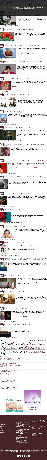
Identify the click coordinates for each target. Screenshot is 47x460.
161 (43, 347)
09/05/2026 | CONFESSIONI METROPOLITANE (7, 381)
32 (45, 340)
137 (42, 346)
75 (23, 343)
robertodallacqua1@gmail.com (36, 448)
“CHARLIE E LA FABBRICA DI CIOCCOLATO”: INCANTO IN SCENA (23, 62)
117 (5, 346)
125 (20, 346)
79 (30, 343)
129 (27, 346)
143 (9, 347)
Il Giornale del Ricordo (5, 448)
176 (28, 348)
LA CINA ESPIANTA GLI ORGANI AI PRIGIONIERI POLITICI (22, 45)
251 (42, 352)
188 (7, 350)
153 (28, 347)
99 (17, 344)
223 (30, 351)
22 (29, 340)
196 (22, 350)
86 (41, 343)
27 (37, 340)
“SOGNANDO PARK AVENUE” (12, 111)
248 (36, 352)
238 (15, 352)
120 (10, 346)
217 (18, 351)
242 (23, 352)
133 (35, 346)
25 (34, 340)
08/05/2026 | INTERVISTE (4, 383)
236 (11, 352)
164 (5, 348)
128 (25, 346)
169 (14, 348)
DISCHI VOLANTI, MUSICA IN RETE (11, 140)
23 (31, 340)
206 (42, 350)
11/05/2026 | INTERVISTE (4, 376)
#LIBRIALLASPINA (7, 124)
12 (14, 340)
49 (27, 342)
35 (4, 342)
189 (9, 350)
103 (24, 344)
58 (41, 342)
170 (16, 348)
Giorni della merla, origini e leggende (23, 441)
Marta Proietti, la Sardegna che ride (8, 382)
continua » (29, 20)
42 (15, 342)
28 (39, 340)
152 (26, 347)
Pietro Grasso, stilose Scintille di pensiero (23, 419)
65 (7, 343)
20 (26, 340)
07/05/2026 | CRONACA (4, 386)
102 (22, 344)
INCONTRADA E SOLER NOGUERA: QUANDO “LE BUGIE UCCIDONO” (23, 160)
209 (3, 351)
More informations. (30, 8)
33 (1, 342)
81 (33, 343)
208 (1, 351)
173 (22, 348)
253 (1, 354)
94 (9, 344)
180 (36, 348)
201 (32, 350)
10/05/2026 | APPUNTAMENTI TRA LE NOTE (7, 379)
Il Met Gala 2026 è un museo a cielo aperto (9, 380)
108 (34, 344)
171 (18, 348)
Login (1, 428)
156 (34, 347)
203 (36, 350)
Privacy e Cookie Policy (5, 430)
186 (3, 350)
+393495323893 (27, 448)
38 (9, 342)
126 (21, 346)
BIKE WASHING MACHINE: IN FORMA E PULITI (18, 95)
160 (41, 347)
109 (36, 344)
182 (40, 348)
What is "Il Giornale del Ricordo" (7, 419)
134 (37, 346)
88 (44, 343)
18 (23, 340)
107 (32, 344)
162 (1, 348)
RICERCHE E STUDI (7, 239)
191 (12, 350)
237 (13, 352)
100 (18, 344)
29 (40, 340)
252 (44, 352)
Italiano (2, 432)
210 (5, 351)
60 (44, 342)
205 (40, 350)
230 (44, 351)
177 (30, 348)
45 (20, 342)
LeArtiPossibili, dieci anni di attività (39, 437)
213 (11, 351)
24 (32, 340)
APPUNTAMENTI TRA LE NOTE (10, 25)
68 (12, 343)
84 (38, 343)
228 (40, 351)
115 (1, 346)
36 (6, 342)
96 (12, 344)
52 (31, 342)
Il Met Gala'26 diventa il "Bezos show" (8, 387)
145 (13, 347)
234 (7, 352)
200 (30, 350)
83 (36, 343)
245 (29, 352)
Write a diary (3, 424)
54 (35, 342)
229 (42, 351)
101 (20, 344)
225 (34, 351)
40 (12, 342)
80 (31, 343)
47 (23, 342)
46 (22, 342)
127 (23, 346)
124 (18, 346)
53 (33, 342)
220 (24, 351)
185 (1, 350)
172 (20, 348)
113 (43, 344)
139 (1, 347)
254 (3, 354)
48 (25, 342)
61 (1, 343)
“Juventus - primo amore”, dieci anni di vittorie (23, 434)
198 (26, 350)
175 (26, 348)
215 (15, 351)
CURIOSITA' (6, 91)
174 (24, 348)
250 (40, 352)
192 (14, 350)
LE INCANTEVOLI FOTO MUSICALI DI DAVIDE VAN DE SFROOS (23, 177)
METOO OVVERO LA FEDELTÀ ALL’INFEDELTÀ (17, 275)
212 (9, 351)
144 (11, 347)
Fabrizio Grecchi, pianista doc (7, 378)
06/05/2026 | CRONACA (4, 388)
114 (44, 344)
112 (41, 344)
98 (15, 344)
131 (31, 346)
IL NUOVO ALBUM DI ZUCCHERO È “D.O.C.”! (17, 127)
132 (33, 346)
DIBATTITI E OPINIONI (8, 288)
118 (6, 346)
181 (38, 348)
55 (36, 342)
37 (7, 342)
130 (29, 346)
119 (8, 346)
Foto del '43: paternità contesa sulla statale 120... (23, 424)
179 (34, 348)
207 (44, 350)
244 (27, 352)
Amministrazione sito (30, 453)
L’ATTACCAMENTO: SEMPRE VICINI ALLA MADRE (18, 325)
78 (28, 343)
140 (3, 347)
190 (11, 350)
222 (28, 351)
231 (1, 352)
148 (19, 347)
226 (36, 351)
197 (24, 350)
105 (28, 344)
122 (14, 346)
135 (38, 346)
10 (11, 340)
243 (25, 352)
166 (9, 348)
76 (25, 343)
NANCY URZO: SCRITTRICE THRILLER (15, 308)
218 (20, 351)
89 (1, 344)
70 (15, 343)
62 (2, 343)
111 (39, 344)
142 (7, 347)
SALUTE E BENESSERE (8, 157)
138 (44, 346)
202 (34, 350)
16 (20, 340)
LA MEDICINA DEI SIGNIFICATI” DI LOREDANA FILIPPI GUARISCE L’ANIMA (24, 145)
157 (36, 347)
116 (3, 346)
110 (37, 344)
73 (20, 343)
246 (32, 352)
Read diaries (2, 426)
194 (18, 350)
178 (32, 348)
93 (7, 344)
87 (42, 343)
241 (21, 352)
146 (15, 347)
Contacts (2, 417)
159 (40, 347)
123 (16, 346)
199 (28, 350)
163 (3, 348)
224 (32, 351)
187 (5, 350)
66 (9, 343)
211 (7, 351)
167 (11, 348)
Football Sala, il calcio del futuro (23, 427)
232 (3, 352)
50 (28, 342)
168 (13, 348)
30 (42, 340)
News (1, 25)
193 (16, 350)
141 (5, 347)
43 (17, 342)
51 (30, 342)
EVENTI (5, 74)
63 (4, 343)
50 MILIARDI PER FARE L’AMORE (14, 292)
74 (22, 343)
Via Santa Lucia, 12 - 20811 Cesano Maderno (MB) (17, 448)
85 (39, 343)
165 (7, 348)
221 (26, 351)
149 (21, 347)
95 (10, 344)
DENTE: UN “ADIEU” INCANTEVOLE (14, 210)
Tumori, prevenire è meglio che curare (23, 438)
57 (39, 342)
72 (18, 343)
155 (32, 347)
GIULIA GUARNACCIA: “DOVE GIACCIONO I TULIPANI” (20, 29)
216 (16, 351)
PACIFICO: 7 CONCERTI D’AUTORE (14, 242)
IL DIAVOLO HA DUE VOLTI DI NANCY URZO (17, 193)
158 (38, 347)
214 (13, 351)
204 (38, 350)
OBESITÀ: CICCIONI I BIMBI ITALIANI (15, 226)
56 (38, 342)
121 (12, 346)
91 (4, 344)
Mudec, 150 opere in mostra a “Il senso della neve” (23, 430)
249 (38, 352)
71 (17, 343)
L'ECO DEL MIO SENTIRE (8, 42)
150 (22, 347)
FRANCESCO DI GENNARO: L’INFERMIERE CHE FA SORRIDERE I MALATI (25, 259)
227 (38, 351)
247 (34, 352)
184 (43, 348)
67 (10, 343)
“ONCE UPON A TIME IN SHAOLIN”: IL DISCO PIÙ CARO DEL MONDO (24, 78)
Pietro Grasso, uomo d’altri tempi (7, 375)
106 (30, 344)
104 (26, 344)
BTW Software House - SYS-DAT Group (20, 453)
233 (5, 352)
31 (43, 340)
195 (20, 350)
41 (14, 342)
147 (17, 347)
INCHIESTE (6, 58)
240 (19, 352)
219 (22, 351)
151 (24, 347)
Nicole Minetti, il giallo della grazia (8, 385)
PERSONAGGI (6, 272)
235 (9, 352)
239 (17, 352)
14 (17, 340)
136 (40, 346)
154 (30, 347)
